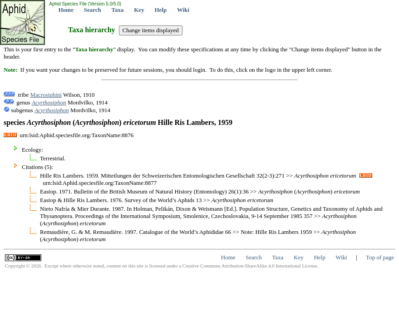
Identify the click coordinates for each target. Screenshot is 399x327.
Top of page (380, 257)
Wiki (183, 9)
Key (139, 9)
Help (160, 9)
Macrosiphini (46, 94)
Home (66, 9)
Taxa (118, 9)
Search (92, 9)
